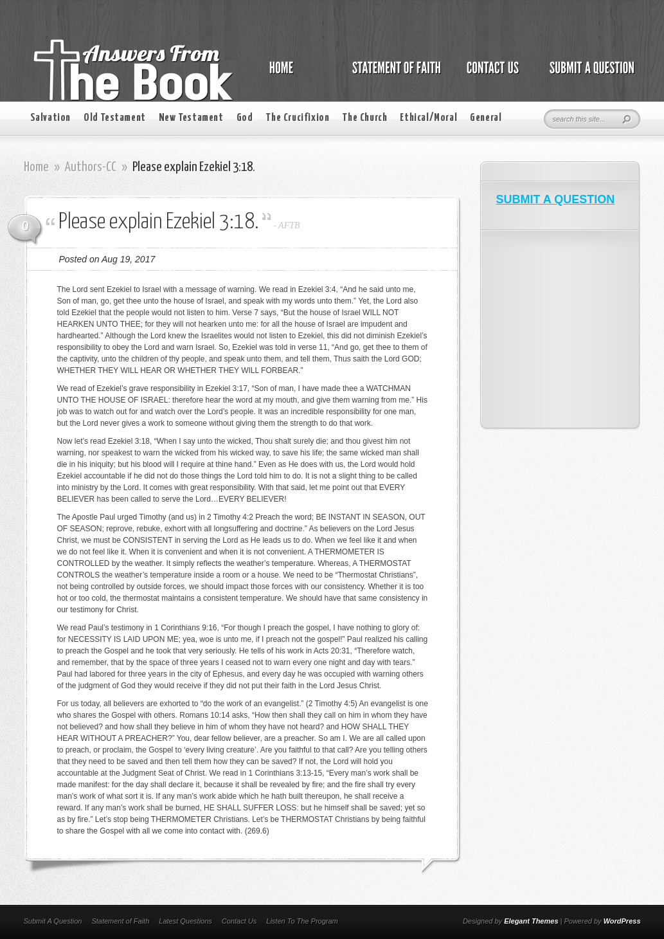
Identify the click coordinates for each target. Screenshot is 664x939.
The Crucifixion (297, 118)
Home (36, 167)
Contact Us (239, 921)
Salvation (50, 118)
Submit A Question (53, 921)
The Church (364, 118)
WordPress (622, 921)
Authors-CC (90, 167)
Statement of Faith (120, 921)
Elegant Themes (531, 921)
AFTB (289, 225)
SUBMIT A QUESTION (555, 199)
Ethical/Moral (428, 118)
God (245, 118)
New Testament (191, 118)
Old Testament (115, 118)
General (485, 118)
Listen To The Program (301, 921)
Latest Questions (185, 921)
